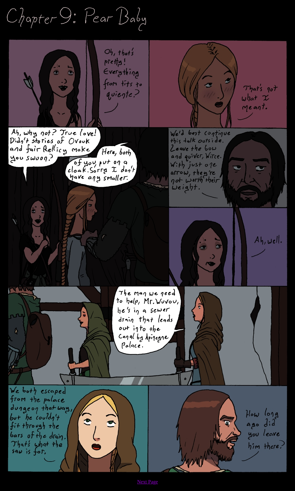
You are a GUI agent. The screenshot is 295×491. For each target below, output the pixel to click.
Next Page (147, 481)
